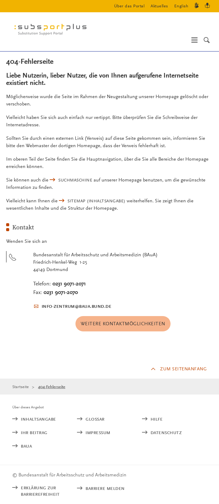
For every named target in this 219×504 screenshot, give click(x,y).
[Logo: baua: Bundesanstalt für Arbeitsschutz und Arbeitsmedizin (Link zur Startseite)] (52, 31)
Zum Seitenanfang (183, 369)
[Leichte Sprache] (207, 6)
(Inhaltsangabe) (96, 200)
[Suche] (207, 40)
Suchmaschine (75, 180)
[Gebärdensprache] (196, 6)
